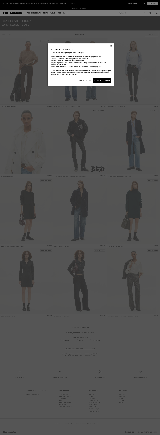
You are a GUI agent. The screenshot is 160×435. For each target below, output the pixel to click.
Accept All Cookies (102, 80)
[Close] (111, 46)
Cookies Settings (84, 80)
